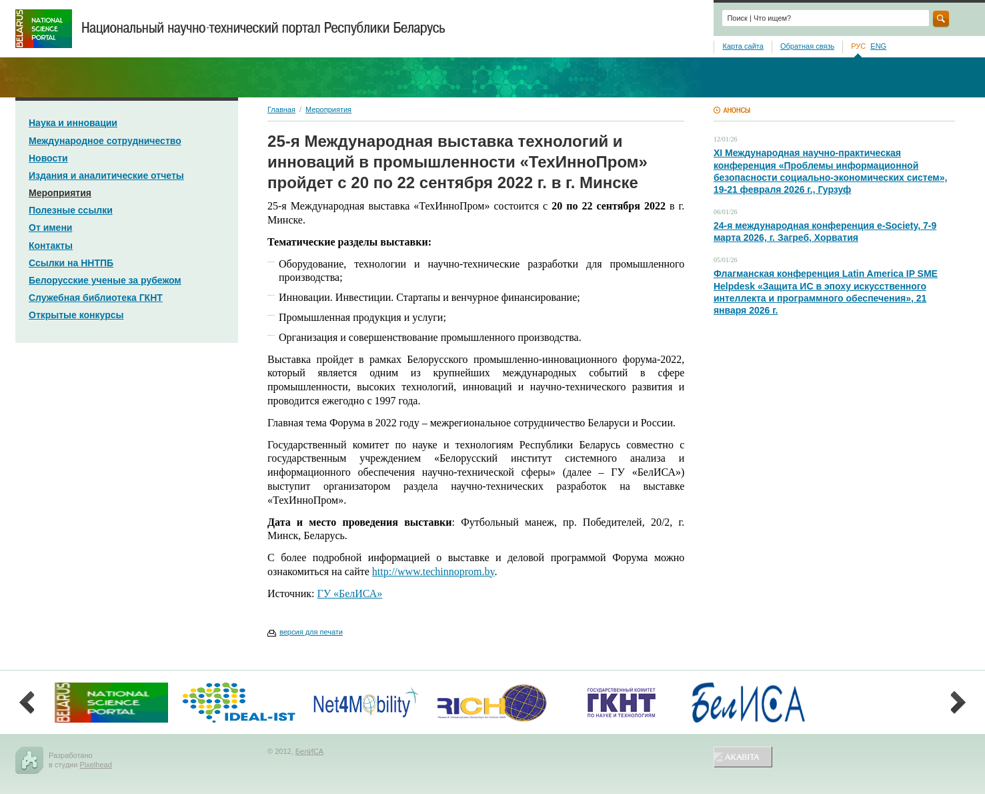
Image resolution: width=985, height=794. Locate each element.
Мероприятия (60, 192)
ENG (878, 46)
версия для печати (311, 632)
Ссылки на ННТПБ (71, 263)
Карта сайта (742, 46)
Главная (281, 109)
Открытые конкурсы (76, 315)
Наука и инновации (73, 122)
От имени (50, 227)
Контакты (51, 245)
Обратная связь (807, 46)
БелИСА (309, 751)
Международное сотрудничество (105, 140)
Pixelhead (95, 765)
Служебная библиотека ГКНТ (96, 297)
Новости (48, 158)
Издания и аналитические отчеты (106, 175)
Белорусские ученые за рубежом (105, 280)
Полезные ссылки (71, 210)
